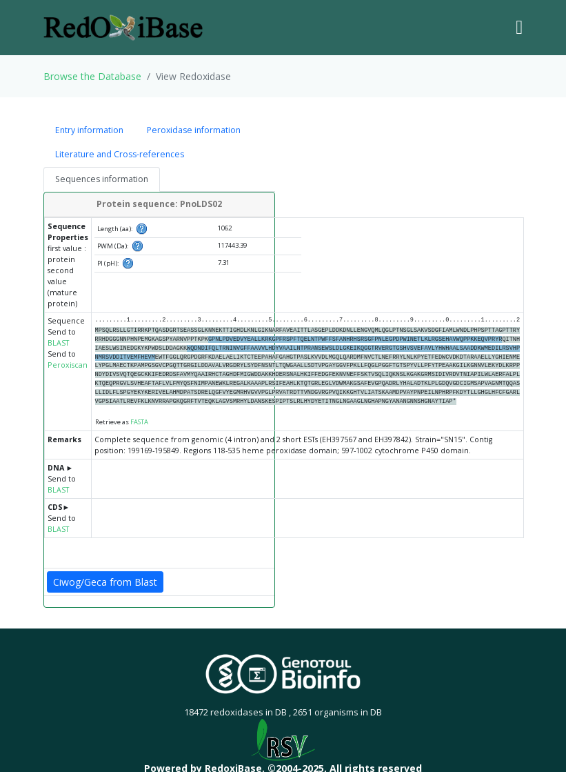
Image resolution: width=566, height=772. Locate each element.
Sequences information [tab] (101, 179)
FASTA (139, 421)
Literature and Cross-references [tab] (119, 154)
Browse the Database (92, 76)
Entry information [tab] (89, 130)
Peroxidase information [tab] (194, 130)
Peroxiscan (68, 365)
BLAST (58, 343)
